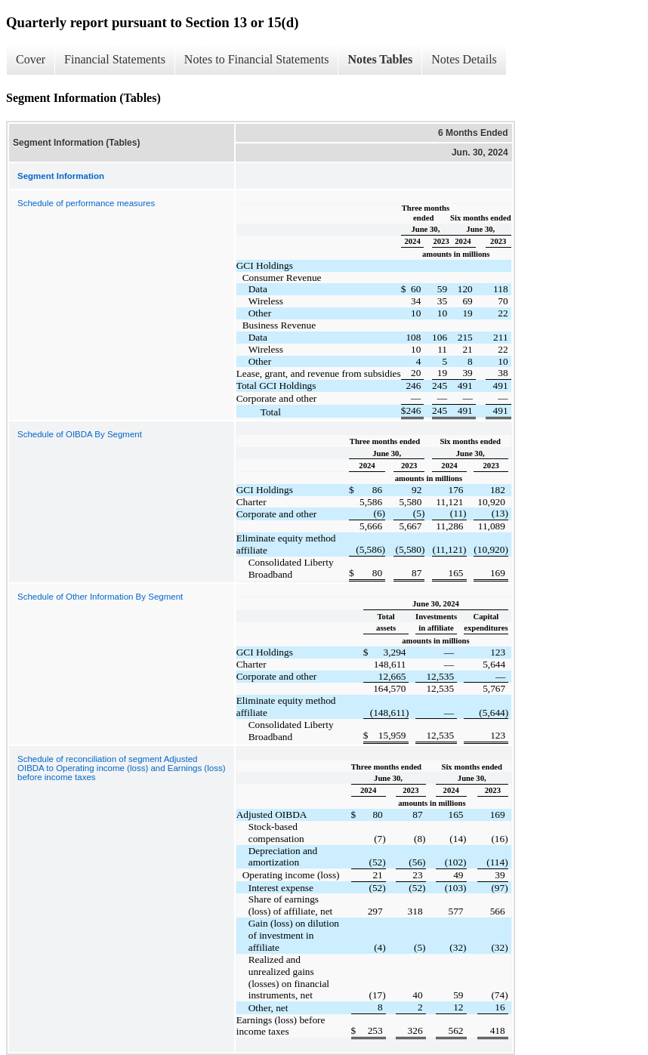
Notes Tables (379, 59)
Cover (30, 59)
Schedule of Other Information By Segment (100, 596)
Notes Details (464, 59)
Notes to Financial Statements (256, 59)
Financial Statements (114, 59)
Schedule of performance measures (86, 203)
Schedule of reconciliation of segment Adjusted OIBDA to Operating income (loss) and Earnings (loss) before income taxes (121, 768)
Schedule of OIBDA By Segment (79, 434)
